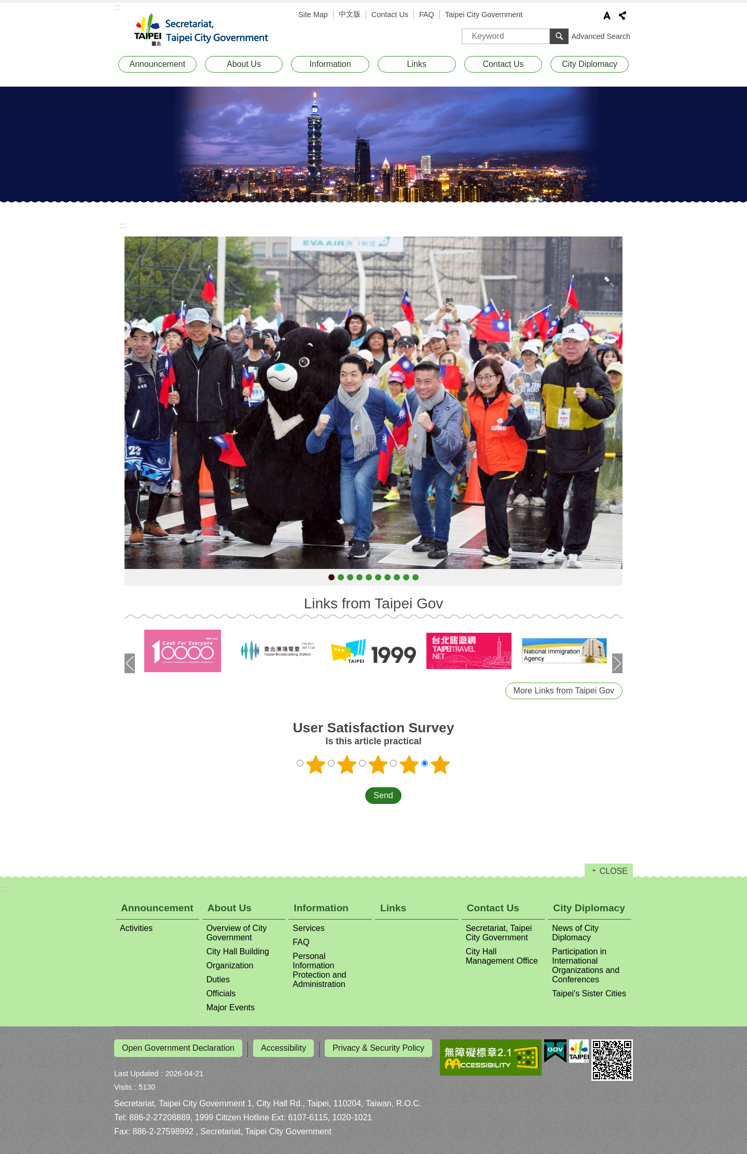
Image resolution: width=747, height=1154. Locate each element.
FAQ (426, 14)
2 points (347, 764)
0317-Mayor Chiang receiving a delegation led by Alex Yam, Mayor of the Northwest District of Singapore (378, 577)
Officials (221, 993)
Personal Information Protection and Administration (319, 970)
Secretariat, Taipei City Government (207, 30)
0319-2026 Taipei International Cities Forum (387, 577)
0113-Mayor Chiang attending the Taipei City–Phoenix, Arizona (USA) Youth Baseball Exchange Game (350, 577)
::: (117, 7)
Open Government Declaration (178, 1048)
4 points (409, 764)
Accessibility (283, 1048)
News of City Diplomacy (575, 933)
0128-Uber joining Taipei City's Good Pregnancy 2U (359, 577)
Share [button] (622, 15)
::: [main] (122, 225)
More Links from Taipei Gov (564, 690)
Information (330, 64)
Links (416, 64)
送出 (355, 795)
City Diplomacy (589, 64)
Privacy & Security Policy (378, 1048)
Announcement (158, 64)
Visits (123, 1084)
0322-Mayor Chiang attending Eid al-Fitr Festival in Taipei (415, 577)
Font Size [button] (607, 15)
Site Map (313, 14)
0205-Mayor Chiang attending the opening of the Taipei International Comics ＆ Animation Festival (369, 577)
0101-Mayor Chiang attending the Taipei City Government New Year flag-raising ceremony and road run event (331, 577)
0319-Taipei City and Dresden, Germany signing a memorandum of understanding (406, 577)
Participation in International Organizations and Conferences (585, 965)
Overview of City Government (236, 933)
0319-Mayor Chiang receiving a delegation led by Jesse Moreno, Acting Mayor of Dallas (397, 577)
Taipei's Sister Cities (589, 993)
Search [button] (559, 36)
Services (308, 928)
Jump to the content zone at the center (5, 5)
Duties (218, 979)
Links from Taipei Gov (374, 603)
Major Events (230, 1007)
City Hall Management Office (502, 956)
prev (130, 663)
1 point (316, 764)
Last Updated (136, 1070)
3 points (378, 764)
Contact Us (389, 14)
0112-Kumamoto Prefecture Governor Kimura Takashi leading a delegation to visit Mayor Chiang (341, 577)
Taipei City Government (484, 14)
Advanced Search (600, 36)
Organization (230, 965)
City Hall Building (237, 951)
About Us (244, 64)
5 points (440, 764)
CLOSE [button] (614, 871)
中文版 (350, 14)
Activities (136, 928)
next (617, 663)
